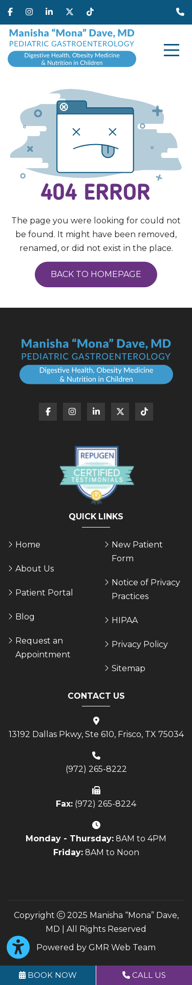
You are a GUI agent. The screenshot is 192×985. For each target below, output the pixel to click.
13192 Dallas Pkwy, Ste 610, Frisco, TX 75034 (96, 734)
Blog (25, 617)
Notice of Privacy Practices (146, 589)
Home (27, 544)
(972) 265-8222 (96, 769)
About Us (34, 569)
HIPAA (125, 620)
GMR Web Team (122, 947)
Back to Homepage (96, 274)
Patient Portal (44, 593)
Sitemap (128, 668)
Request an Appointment (43, 647)
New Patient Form (137, 551)
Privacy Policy (140, 644)
